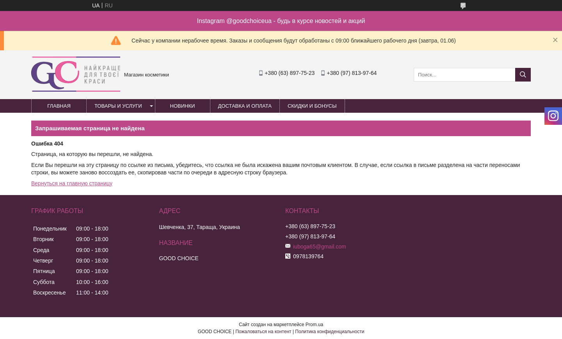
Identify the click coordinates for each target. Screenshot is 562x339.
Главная (59, 106)
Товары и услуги (118, 106)
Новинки (182, 106)
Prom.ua (314, 324)
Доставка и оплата (245, 106)
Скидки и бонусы (312, 106)
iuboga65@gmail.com (319, 246)
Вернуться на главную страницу (71, 183)
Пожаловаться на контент (263, 331)
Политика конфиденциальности (329, 331)
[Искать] (523, 75)
